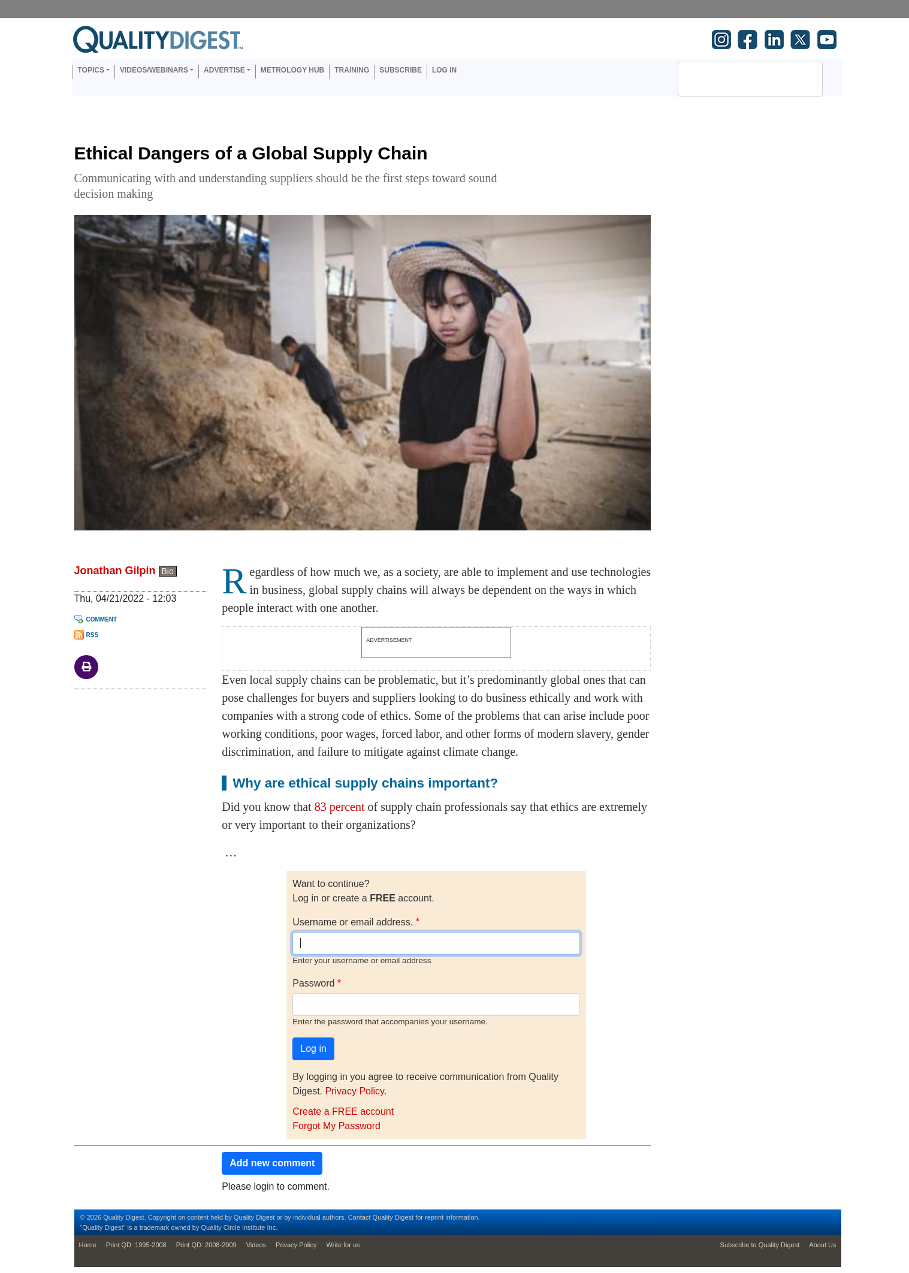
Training (351, 70)
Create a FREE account (343, 1111)
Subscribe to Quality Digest (760, 1244)
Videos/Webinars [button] (154, 70)
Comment (101, 619)
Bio (168, 571)
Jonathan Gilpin (115, 571)
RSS (92, 635)
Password (313, 983)
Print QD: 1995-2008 (136, 1244)
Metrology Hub (292, 70)
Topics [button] (91, 70)
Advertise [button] (224, 70)
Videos (256, 1244)
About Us (822, 1244)
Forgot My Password (336, 1126)
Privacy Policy (354, 1091)
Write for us (343, 1244)
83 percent (340, 806)
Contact (359, 1217)
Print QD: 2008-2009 (206, 1244)
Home (87, 1244)
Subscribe (400, 70)
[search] (734, 79)
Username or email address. (352, 922)
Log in (444, 70)
